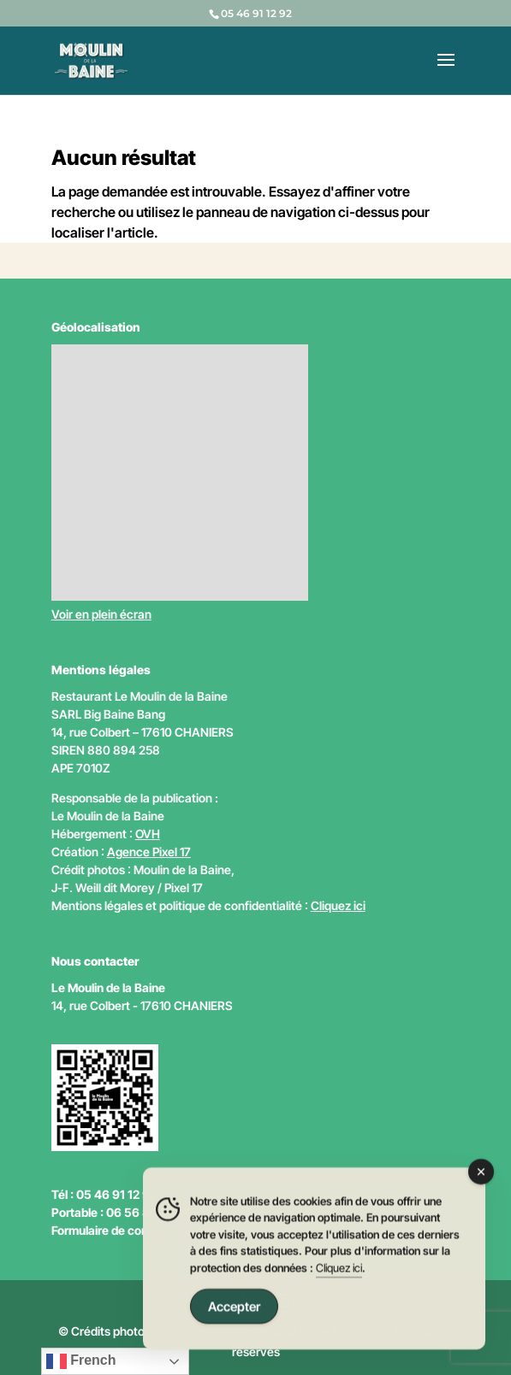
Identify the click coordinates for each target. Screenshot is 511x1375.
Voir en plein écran (101, 614)
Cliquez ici (338, 905)
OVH (147, 833)
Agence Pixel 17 (149, 851)
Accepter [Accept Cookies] (234, 1309)
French (81, 1361)
